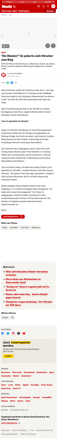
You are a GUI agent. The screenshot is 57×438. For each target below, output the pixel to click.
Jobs (34, 2)
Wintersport (36, 228)
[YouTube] (24, 333)
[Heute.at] (7, 6)
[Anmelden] (48, 6)
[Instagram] (13, 333)
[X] (8, 333)
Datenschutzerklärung (44, 430)
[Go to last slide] (2, 35)
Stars (3, 385)
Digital (25, 385)
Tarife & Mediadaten (19, 430)
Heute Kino (6, 388)
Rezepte (36, 397)
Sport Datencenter (9, 397)
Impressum (5, 430)
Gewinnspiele (25, 397)
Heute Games (46, 385)
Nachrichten (24, 11)
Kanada (4, 228)
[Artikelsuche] (43, 6)
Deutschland (29, 372)
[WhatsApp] (7, 83)
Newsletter (26, 376)
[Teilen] (15, 83)
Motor (12, 401)
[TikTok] (18, 333)
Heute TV (17, 388)
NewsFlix (48, 2)
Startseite (4, 15)
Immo (22, 2)
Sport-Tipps (25, 228)
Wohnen (4, 401)
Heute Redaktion (16, 74)
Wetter (16, 376)
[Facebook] (11, 83)
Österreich (6, 11)
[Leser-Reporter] (38, 6)
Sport (14, 11)
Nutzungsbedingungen (9, 434)
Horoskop (35, 385)
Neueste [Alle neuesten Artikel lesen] (50, 11)
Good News (14, 228)
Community (6, 376)
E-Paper (8, 2)
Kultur (18, 385)
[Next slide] (55, 35)
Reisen (20, 401)
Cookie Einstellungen (28, 434)
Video (27, 401)
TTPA (31, 430)
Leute (10, 385)
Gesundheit (47, 397)
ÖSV (12, 318)
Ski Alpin (5, 318)
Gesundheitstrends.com (19, 410)
